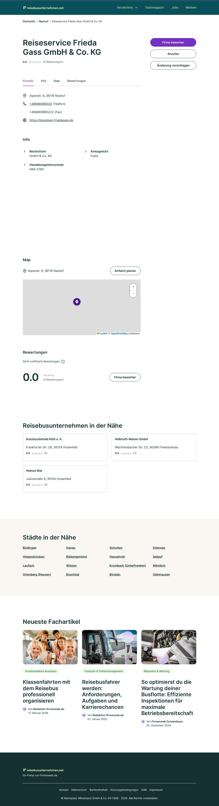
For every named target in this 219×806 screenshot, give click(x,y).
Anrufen (173, 54)
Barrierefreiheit (98, 789)
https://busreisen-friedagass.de (51, 120)
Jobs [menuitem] (174, 7)
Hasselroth (117, 556)
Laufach (28, 565)
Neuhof (43, 21)
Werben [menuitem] (191, 7)
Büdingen (29, 548)
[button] (77, 302)
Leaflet (102, 333)
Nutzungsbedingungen (124, 789)
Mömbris (159, 565)
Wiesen (71, 565)
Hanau (70, 548)
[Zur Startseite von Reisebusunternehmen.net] (43, 7)
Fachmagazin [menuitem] (154, 7)
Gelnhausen (161, 574)
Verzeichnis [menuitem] (125, 7)
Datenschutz (79, 789)
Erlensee (159, 548)
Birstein (115, 574)
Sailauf (157, 556)
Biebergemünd (76, 556)
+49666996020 (40, 104)
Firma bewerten (125, 377)
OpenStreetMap (119, 333)
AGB (144, 789)
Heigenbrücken (33, 556)
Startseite (29, 21)
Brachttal (72, 574)
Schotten (116, 548)
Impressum (156, 789)
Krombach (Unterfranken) (128, 565)
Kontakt (63, 789)
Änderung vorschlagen (173, 65)
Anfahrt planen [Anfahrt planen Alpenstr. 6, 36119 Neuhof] (125, 271)
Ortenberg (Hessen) (37, 574)
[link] (65, 447)
